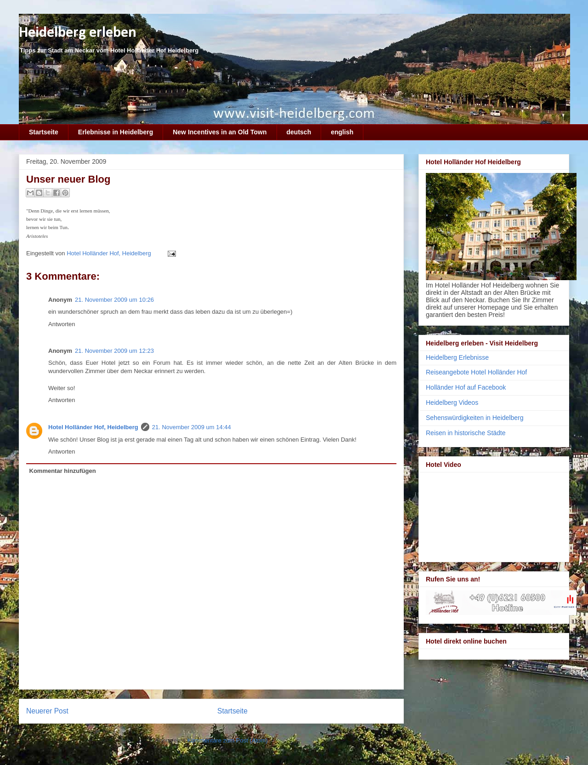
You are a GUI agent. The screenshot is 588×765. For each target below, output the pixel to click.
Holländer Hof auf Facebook (466, 387)
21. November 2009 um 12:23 (114, 350)
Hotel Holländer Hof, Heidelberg (93, 427)
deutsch (299, 132)
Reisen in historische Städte (466, 433)
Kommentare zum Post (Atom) (227, 740)
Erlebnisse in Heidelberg (115, 132)
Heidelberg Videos (452, 402)
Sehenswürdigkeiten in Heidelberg (474, 417)
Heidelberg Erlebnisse (457, 357)
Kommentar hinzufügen (62, 470)
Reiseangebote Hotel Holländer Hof (476, 372)
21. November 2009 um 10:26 (114, 299)
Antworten (61, 324)
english (342, 132)
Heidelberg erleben (77, 32)
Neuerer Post (47, 711)
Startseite (43, 132)
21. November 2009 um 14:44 (191, 427)
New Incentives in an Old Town (219, 132)
